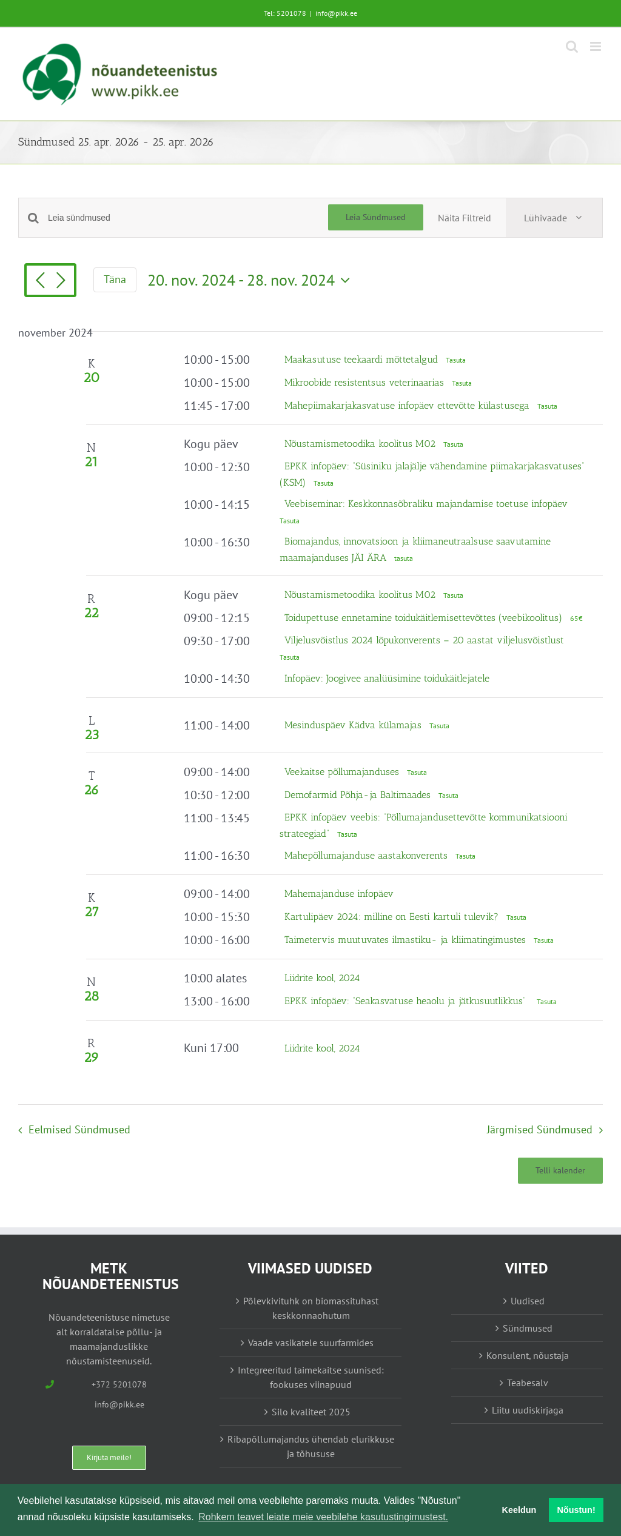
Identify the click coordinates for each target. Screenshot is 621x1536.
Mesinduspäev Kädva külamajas (354, 725)
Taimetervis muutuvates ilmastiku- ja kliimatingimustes (406, 939)
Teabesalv (527, 1383)
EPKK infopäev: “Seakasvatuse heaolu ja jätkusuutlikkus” (408, 1001)
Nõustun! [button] (576, 1510)
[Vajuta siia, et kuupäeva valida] (251, 280)
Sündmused (527, 1328)
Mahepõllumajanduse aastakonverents (367, 855)
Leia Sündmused (376, 217)
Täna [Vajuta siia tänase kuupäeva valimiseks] (115, 279)
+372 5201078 (119, 1384)
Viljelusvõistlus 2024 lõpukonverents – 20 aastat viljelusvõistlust (424, 640)
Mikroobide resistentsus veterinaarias (365, 382)
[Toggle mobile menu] (596, 46)
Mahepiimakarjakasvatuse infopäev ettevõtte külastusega (408, 405)
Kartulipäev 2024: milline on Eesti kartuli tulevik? (393, 916)
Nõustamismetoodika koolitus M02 (361, 443)
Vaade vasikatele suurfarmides (311, 1342)
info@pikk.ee (336, 13)
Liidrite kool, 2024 (322, 978)
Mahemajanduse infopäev (339, 893)
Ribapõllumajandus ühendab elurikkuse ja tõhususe (310, 1446)
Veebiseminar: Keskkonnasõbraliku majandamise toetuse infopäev (426, 503)
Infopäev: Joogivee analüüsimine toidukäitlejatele (386, 678)
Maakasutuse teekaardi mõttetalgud (362, 359)
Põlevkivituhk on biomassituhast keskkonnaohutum (310, 1308)
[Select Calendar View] (554, 217)
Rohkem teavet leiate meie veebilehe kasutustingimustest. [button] (323, 1517)
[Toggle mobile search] (572, 46)
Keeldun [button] (519, 1510)
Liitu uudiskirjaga (527, 1410)
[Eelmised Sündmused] (40, 281)
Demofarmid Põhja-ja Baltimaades (359, 794)
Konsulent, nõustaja (527, 1355)
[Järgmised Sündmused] (60, 281)
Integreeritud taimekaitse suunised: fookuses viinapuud (311, 1377)
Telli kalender (560, 1170)
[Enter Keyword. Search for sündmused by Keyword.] (188, 218)
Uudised (528, 1301)
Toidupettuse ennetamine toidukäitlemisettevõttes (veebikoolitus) (424, 617)
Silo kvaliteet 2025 (311, 1412)
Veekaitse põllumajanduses (343, 771)
